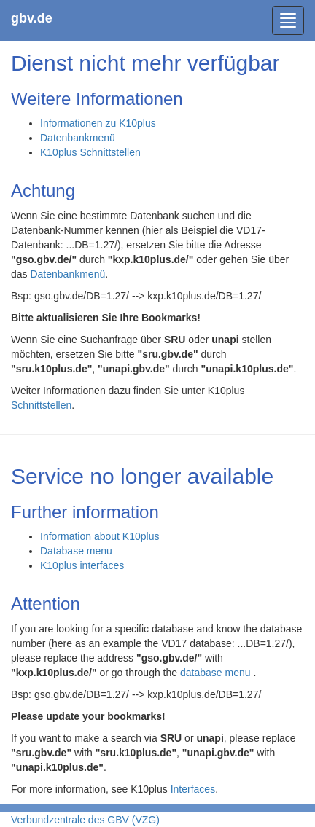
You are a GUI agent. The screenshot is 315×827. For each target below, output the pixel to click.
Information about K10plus (99, 536)
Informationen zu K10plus (98, 123)
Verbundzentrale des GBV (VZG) (85, 820)
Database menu (76, 551)
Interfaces (193, 789)
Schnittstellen (41, 405)
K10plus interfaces (82, 565)
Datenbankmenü (77, 138)
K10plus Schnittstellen (90, 152)
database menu (216, 672)
